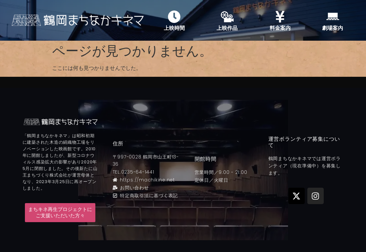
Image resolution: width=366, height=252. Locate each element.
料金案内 (280, 28)
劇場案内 (332, 28)
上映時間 (174, 28)
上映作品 (227, 28)
